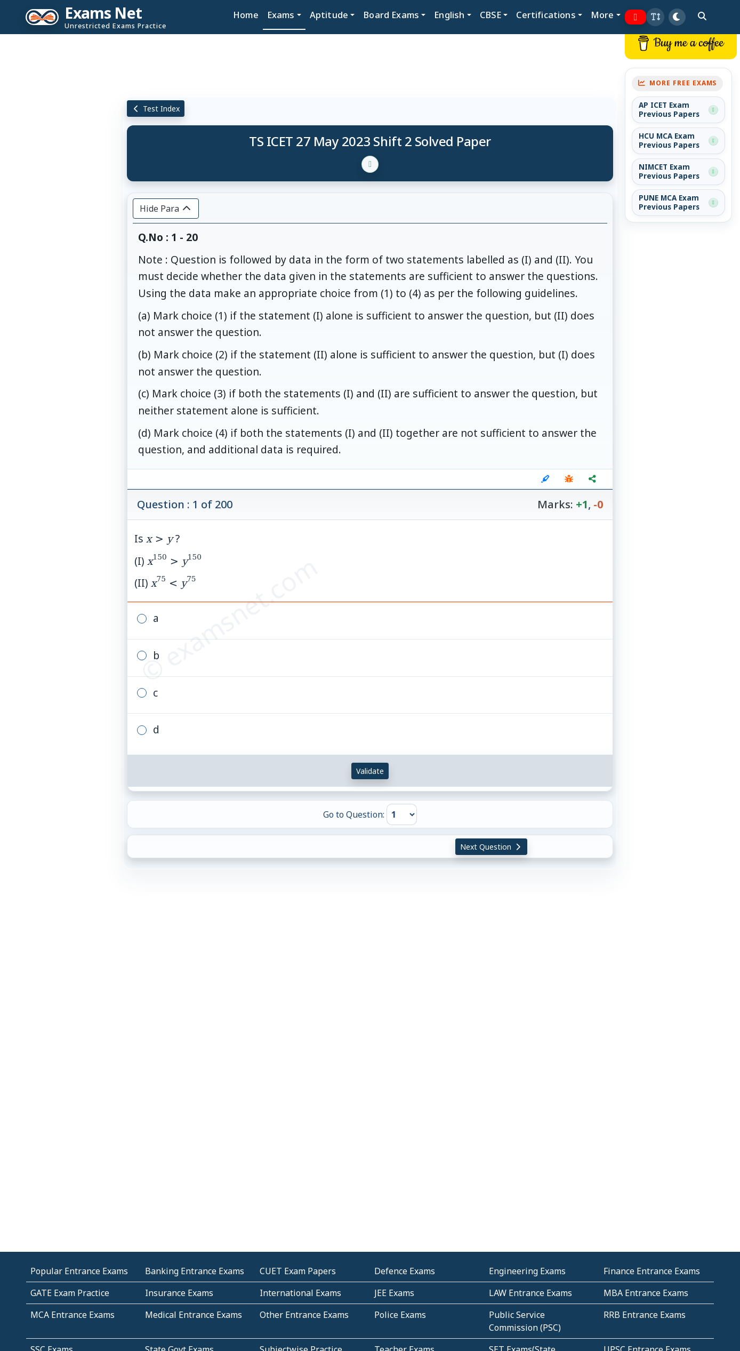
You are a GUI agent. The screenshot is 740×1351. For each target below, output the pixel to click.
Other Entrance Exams (304, 1315)
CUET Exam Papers (298, 1271)
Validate (370, 771)
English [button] (449, 15)
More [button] (602, 15)
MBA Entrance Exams (646, 1293)
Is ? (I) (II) (168, 560)
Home (246, 15)
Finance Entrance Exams (652, 1271)
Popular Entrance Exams (79, 1271)
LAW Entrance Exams (530, 1293)
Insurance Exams (179, 1293)
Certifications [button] (545, 15)
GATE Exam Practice (69, 1293)
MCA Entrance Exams (72, 1315)
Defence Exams (404, 1271)
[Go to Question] (402, 814)
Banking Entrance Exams (194, 1271)
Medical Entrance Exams (193, 1315)
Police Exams (400, 1315)
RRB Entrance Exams (645, 1315)
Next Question (491, 847)
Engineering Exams (527, 1271)
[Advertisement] (61, 196)
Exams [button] (281, 15)
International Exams (300, 1293)
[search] (702, 16)
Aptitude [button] (329, 15)
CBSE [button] (491, 15)
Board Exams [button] (391, 15)
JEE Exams (394, 1293)
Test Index (156, 108)
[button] (655, 17)
